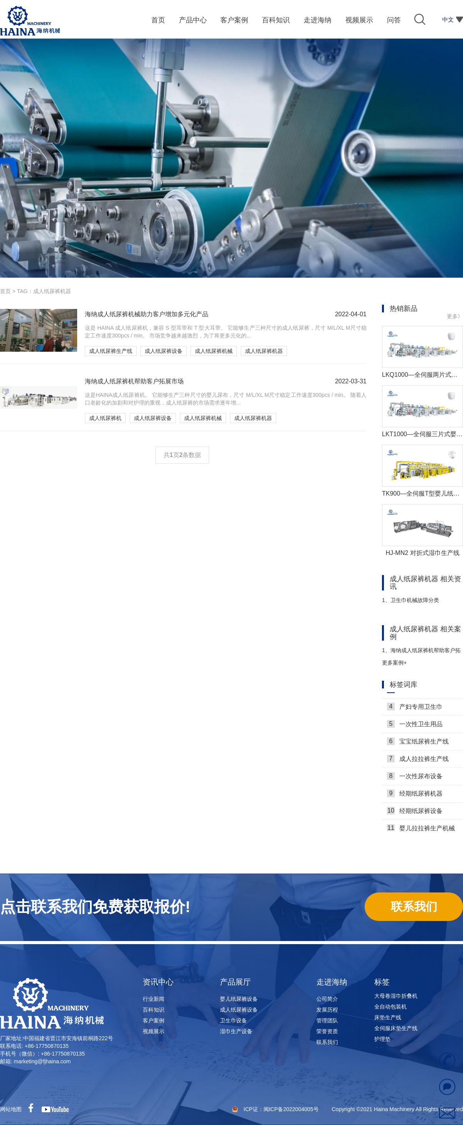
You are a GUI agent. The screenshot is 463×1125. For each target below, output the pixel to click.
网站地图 (11, 1109)
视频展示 (153, 1031)
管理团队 (327, 1020)
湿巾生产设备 (236, 1031)
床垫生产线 (387, 1019)
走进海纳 (331, 982)
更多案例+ (394, 662)
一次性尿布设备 (415, 778)
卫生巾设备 (233, 1020)
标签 (382, 982)
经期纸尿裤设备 (415, 812)
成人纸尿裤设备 (163, 351)
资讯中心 (158, 982)
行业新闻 (153, 999)
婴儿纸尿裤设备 (239, 999)
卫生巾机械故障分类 (410, 600)
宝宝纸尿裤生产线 (418, 743)
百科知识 (153, 1010)
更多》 (455, 316)
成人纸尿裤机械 (214, 351)
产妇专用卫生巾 (415, 708)
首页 (5, 291)
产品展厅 (235, 982)
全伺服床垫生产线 (395, 1030)
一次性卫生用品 (415, 726)
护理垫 (382, 1041)
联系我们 (327, 1042)
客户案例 (153, 1020)
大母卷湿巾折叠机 (395, 998)
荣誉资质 (327, 1031)
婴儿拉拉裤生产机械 (421, 830)
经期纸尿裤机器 (415, 795)
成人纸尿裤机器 (264, 351)
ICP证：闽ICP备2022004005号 (281, 1109)
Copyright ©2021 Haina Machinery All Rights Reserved (397, 1109)
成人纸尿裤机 (105, 418)
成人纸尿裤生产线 (110, 351)
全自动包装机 (390, 1008)
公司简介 (327, 999)
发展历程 (327, 1010)
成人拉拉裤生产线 (418, 760)
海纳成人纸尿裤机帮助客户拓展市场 (421, 653)
